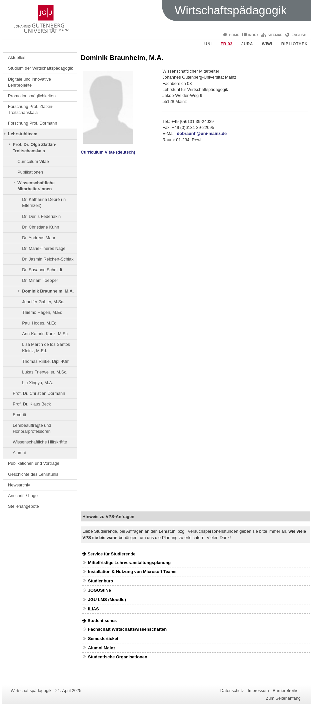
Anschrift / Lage (23, 495)
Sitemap (275, 35)
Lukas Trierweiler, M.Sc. (44, 371)
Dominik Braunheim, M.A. (48, 291)
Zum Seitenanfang (283, 698)
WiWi (267, 44)
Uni (208, 44)
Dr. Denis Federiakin (41, 216)
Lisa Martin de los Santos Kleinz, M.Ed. (46, 347)
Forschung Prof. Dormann (32, 123)
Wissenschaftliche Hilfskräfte (40, 441)
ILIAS (93, 608)
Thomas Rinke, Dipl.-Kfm (45, 361)
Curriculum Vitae (33, 161)
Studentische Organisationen (117, 656)
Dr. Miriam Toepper (40, 280)
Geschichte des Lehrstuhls (33, 474)
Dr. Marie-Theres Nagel (44, 248)
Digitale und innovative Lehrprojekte (29, 82)
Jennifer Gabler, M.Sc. (43, 301)
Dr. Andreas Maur (38, 237)
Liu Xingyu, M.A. (37, 382)
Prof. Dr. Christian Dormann (39, 393)
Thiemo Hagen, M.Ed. (42, 312)
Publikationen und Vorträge (33, 463)
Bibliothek (294, 44)
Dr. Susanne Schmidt (42, 269)
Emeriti (19, 414)
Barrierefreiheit (287, 690)
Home (234, 35)
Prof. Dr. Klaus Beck (32, 403)
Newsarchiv (19, 484)
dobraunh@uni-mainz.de (202, 133)
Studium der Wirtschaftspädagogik (40, 68)
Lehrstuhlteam (22, 133)
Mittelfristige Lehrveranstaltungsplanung (129, 562)
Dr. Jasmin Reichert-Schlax (47, 259)
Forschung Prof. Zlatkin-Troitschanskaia (31, 109)
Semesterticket (103, 638)
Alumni (19, 452)
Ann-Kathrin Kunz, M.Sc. (45, 333)
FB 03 (227, 44)
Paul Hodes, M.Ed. (40, 323)
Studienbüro (100, 580)
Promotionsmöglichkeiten (32, 95)
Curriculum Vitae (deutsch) (108, 152)
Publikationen (30, 172)
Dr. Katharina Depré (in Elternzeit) (44, 202)
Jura (247, 44)
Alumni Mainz (101, 647)
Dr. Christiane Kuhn (40, 227)
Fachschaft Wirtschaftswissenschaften (127, 629)
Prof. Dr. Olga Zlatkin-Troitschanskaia (34, 147)
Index (253, 35)
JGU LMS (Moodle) (107, 599)
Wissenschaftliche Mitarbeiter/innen (36, 185)
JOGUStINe (99, 590)
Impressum (258, 690)
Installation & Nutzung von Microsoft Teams (132, 571)
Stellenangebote (23, 506)
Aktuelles (16, 57)
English (299, 35)
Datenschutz (232, 690)
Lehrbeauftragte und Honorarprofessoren (32, 428)
